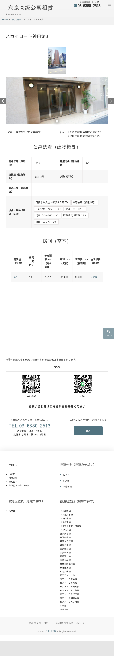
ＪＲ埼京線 (65, 536)
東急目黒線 (65, 574)
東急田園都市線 (67, 578)
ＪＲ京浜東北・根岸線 (70, 540)
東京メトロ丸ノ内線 (69, 616)
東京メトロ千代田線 (69, 609)
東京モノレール (67, 590)
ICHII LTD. (51, 645)
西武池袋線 (65, 563)
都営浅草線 (65, 548)
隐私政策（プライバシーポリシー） (70, 638)
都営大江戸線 (66, 555)
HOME (12, 488)
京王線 (63, 620)
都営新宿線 (65, 552)
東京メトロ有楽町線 (69, 601)
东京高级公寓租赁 (30, 7)
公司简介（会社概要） (19, 500)
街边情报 (67, 501)
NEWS (66, 495)
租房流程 (13, 492)
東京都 (12, 525)
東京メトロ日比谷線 (69, 605)
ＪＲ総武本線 (66, 529)
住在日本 (13, 496)
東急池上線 (65, 582)
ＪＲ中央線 (65, 544)
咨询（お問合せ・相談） (39, 638)
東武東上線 (65, 571)
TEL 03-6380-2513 (30, 440)
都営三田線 (65, 559)
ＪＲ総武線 (65, 525)
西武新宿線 (65, 567)
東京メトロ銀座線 (68, 593)
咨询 (88, 445)
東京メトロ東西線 (68, 597)
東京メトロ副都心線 (69, 612)
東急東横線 (65, 586)
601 (16, 291)
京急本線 (64, 624)
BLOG (66, 489)
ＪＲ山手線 (65, 533)
